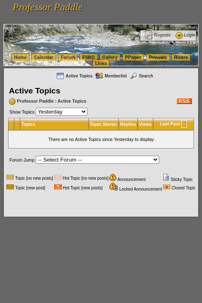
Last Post (170, 123)
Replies (128, 124)
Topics (28, 124)
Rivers (181, 57)
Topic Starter (103, 124)
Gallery (110, 57)
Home (20, 57)
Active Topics (74, 76)
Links (101, 63)
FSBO (88, 57)
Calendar (43, 57)
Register (157, 35)
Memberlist (111, 76)
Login (184, 35)
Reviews (158, 57)
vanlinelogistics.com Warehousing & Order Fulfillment (112, 19)
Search (141, 76)
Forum (68, 57)
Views (145, 124)
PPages (133, 57)
